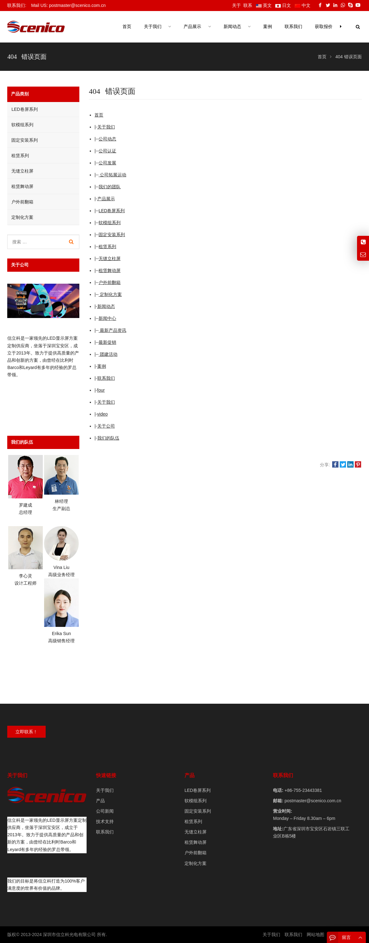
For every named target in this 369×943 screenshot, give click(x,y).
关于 (236, 5)
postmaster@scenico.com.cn (312, 800)
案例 (101, 366)
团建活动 (108, 354)
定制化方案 (110, 294)
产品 (100, 800)
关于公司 (106, 426)
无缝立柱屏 (110, 258)
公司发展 (107, 162)
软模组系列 (110, 222)
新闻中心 (107, 318)
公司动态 (107, 138)
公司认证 (107, 150)
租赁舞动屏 (110, 270)
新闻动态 (106, 306)
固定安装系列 (112, 234)
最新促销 (107, 342)
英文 (264, 5)
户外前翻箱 (110, 282)
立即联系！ (26, 731)
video (102, 414)
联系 (247, 5)
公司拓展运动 (112, 174)
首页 (126, 26)
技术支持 (105, 821)
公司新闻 (105, 811)
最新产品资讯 (112, 330)
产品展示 (106, 198)
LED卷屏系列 (112, 210)
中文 (302, 5)
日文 (283, 5)
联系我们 (106, 378)
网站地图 (315, 934)
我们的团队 (110, 186)
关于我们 (106, 126)
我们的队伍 (108, 437)
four (101, 390)
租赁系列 (107, 246)
